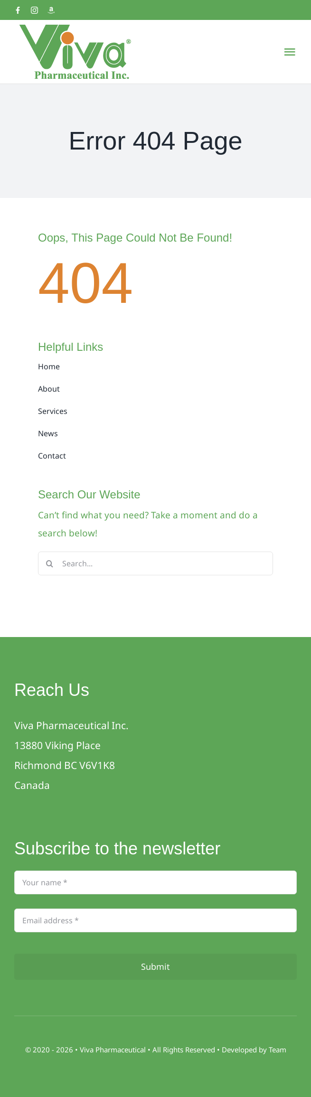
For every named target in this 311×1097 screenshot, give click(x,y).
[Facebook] (17, 10)
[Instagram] (34, 10)
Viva (87, 1049)
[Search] (50, 563)
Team (277, 1049)
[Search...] (155, 563)
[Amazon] (51, 10)
